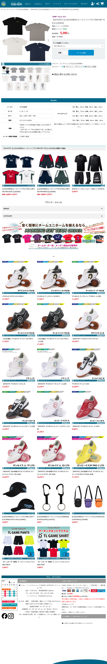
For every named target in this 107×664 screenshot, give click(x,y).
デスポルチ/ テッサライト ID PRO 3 (48, 296)
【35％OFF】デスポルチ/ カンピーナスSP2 (85, 426)
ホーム (3, 9)
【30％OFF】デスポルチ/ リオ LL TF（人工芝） (52, 384)
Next (47, 40)
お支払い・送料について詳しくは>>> (73, 612)
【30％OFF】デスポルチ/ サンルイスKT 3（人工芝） (19, 426)
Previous (4, 40)
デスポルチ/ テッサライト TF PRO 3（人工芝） (87, 296)
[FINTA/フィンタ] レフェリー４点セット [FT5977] (88, 189)
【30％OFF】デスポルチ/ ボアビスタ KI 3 (85, 339)
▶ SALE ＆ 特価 (90, 66)
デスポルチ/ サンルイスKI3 (80, 384)
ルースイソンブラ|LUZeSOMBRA (17, 9)
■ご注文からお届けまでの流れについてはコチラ (77, 623)
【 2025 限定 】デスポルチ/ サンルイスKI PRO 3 (17, 339)
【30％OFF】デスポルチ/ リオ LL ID (13, 384)
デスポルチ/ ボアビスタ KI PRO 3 (12, 296)
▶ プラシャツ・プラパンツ (73, 66)
